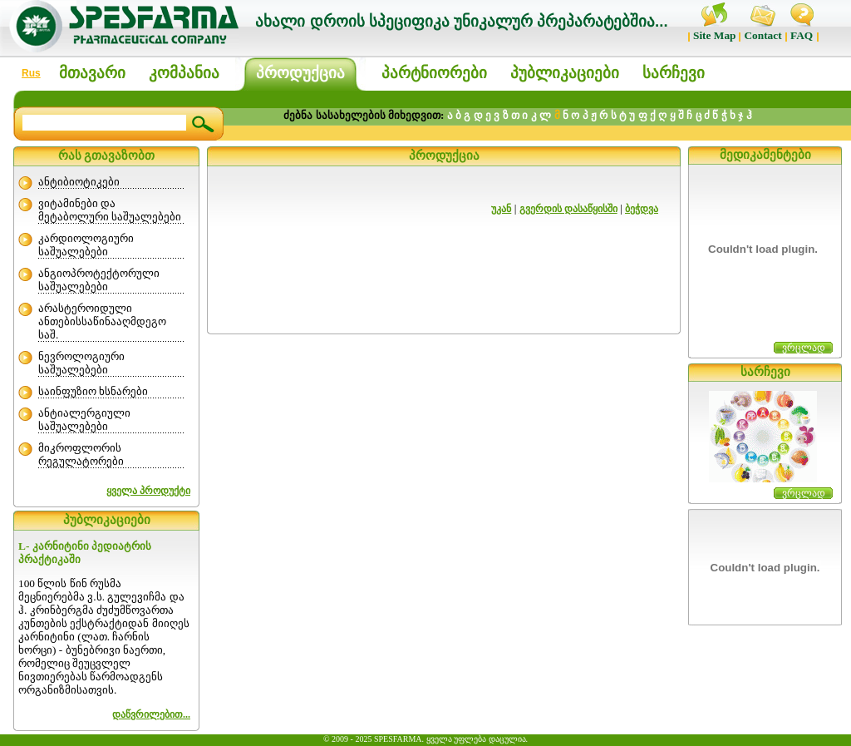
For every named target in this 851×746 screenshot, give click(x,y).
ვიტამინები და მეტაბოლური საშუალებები (109, 210)
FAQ (801, 35)
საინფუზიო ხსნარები (93, 391)
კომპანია (184, 73)
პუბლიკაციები (564, 73)
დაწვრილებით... (151, 714)
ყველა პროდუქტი (148, 491)
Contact (762, 35)
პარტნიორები (434, 73)
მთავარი (92, 73)
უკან (501, 209)
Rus (31, 73)
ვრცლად (803, 347)
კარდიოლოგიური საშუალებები (86, 245)
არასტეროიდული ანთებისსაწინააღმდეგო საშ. (102, 321)
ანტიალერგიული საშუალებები (84, 419)
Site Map (714, 35)
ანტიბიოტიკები (79, 181)
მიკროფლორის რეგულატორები (81, 454)
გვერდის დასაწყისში (568, 209)
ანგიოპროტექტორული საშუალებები (99, 280)
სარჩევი (673, 73)
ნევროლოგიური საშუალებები (81, 363)
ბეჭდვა (641, 209)
